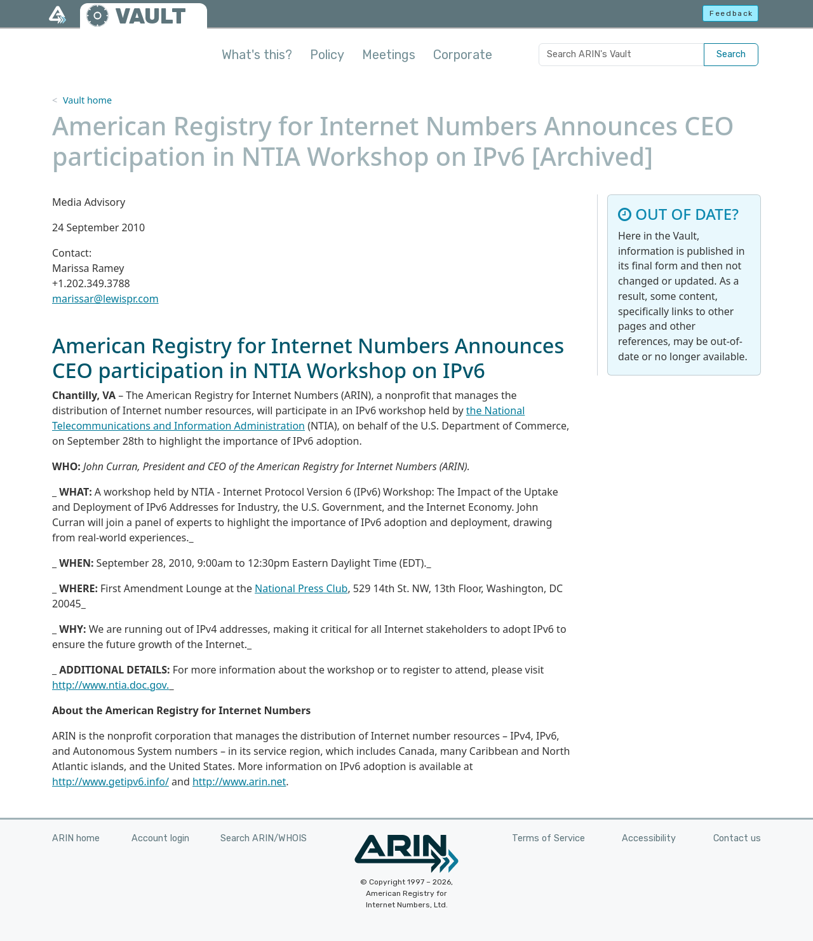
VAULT (150, 16)
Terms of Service (548, 838)
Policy (327, 54)
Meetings (388, 54)
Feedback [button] (731, 13)
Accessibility (649, 838)
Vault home (87, 100)
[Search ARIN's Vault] (621, 54)
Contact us (737, 838)
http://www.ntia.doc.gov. (110, 685)
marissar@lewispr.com (105, 299)
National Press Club (301, 588)
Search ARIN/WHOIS (263, 838)
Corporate (462, 54)
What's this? (257, 54)
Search (731, 54)
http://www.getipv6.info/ (110, 782)
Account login (160, 838)
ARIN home (76, 838)
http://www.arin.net (239, 782)
